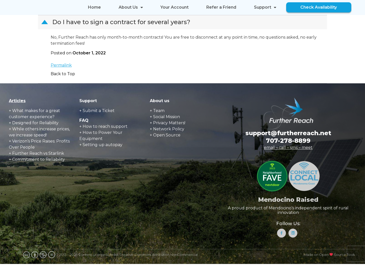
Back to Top (63, 73)
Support (265, 7)
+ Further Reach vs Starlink (36, 153)
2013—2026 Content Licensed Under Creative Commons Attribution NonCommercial (128, 256)
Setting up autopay (102, 144)
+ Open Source (165, 135)
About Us (131, 7)
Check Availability (318, 7)
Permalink (61, 65)
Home (94, 7)
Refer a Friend (221, 7)
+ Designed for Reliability (34, 122)
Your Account (174, 7)
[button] (183, 22)
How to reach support (105, 126)
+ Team (157, 110)
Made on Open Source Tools (329, 256)
